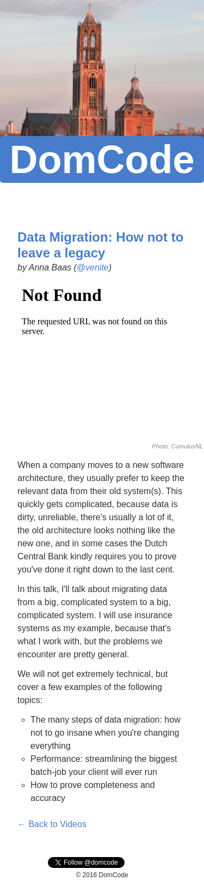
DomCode (102, 159)
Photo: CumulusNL (177, 446)
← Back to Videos (51, 824)
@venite (93, 267)
